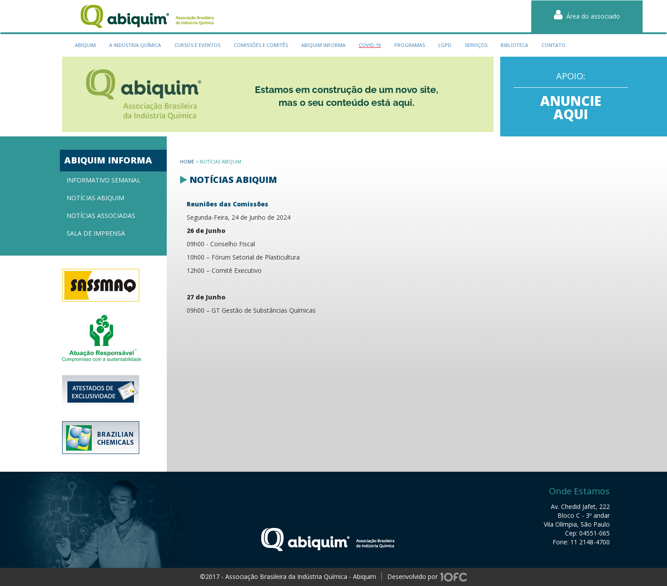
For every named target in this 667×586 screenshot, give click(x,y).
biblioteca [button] (514, 45)
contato (553, 45)
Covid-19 (370, 45)
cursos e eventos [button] (197, 45)
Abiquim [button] (85, 45)
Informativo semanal (104, 180)
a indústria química (135, 45)
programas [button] (409, 45)
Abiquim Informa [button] (323, 45)
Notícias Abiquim (95, 198)
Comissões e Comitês (261, 45)
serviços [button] (476, 45)
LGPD (444, 45)
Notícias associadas (101, 215)
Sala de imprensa (96, 233)
